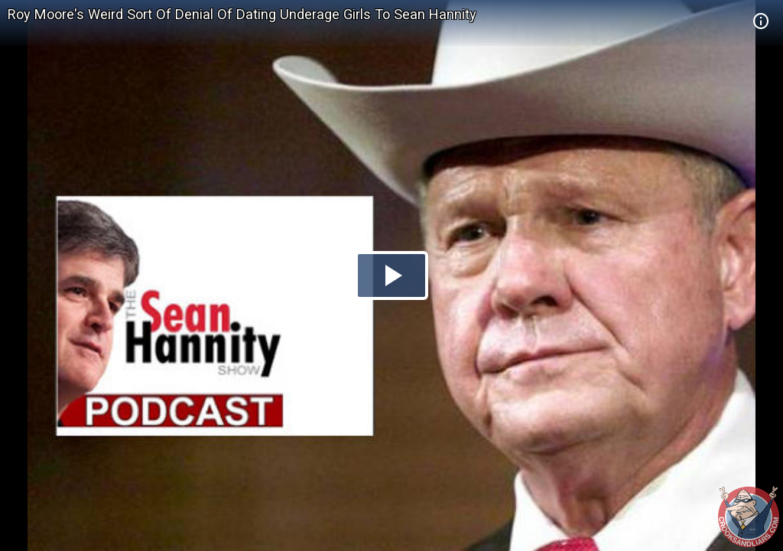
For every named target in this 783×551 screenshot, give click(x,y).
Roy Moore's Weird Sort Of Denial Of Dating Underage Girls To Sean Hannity (242, 14)
